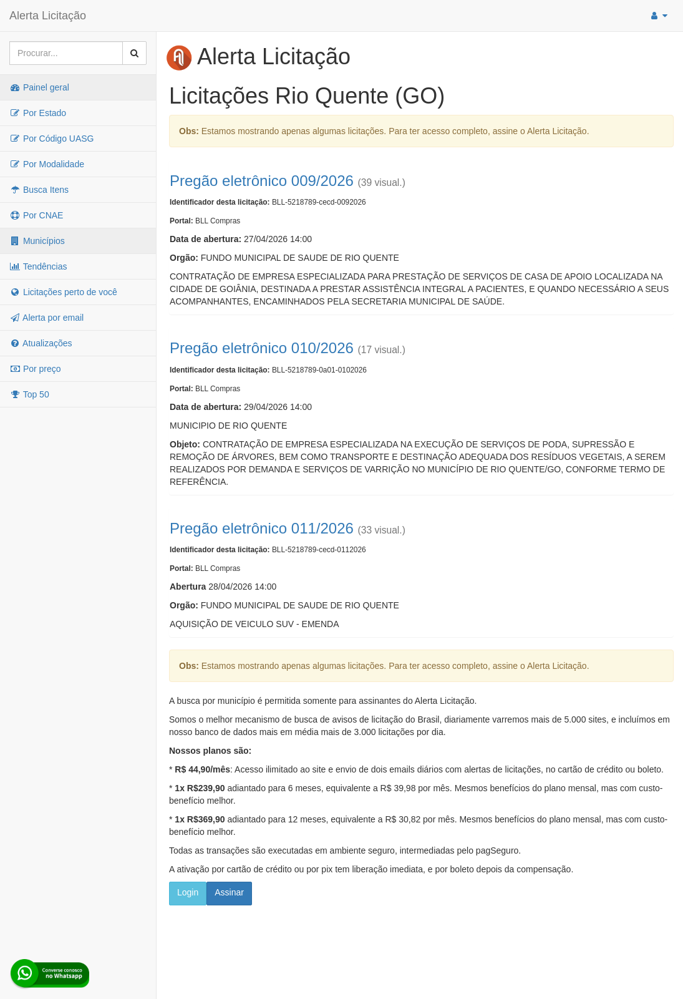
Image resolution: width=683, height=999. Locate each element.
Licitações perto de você (63, 292)
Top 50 (29, 394)
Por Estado (37, 113)
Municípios (37, 241)
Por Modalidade (46, 164)
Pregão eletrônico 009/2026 (262, 180)
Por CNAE (36, 215)
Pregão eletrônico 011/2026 (262, 528)
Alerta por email (46, 318)
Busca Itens (39, 190)
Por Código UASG (51, 139)
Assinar (229, 892)
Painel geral (39, 87)
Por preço (35, 369)
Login (187, 892)
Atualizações (40, 343)
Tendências (38, 266)
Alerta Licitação (47, 15)
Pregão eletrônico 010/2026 (262, 347)
